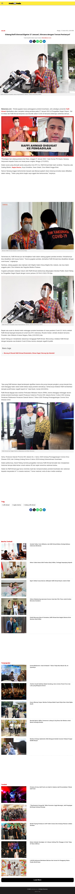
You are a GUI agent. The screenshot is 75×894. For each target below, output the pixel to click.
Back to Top (37, 891)
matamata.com (34, 889)
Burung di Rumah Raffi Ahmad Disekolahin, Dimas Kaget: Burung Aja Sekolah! (29, 353)
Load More (37, 880)
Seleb (3, 30)
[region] (37, 17)
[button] (2, 3)
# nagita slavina (16, 505)
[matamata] (15, 3)
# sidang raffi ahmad (29, 505)
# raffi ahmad (5, 505)
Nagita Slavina (16, 167)
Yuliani (39, 38)
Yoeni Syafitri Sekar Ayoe (30, 38)
